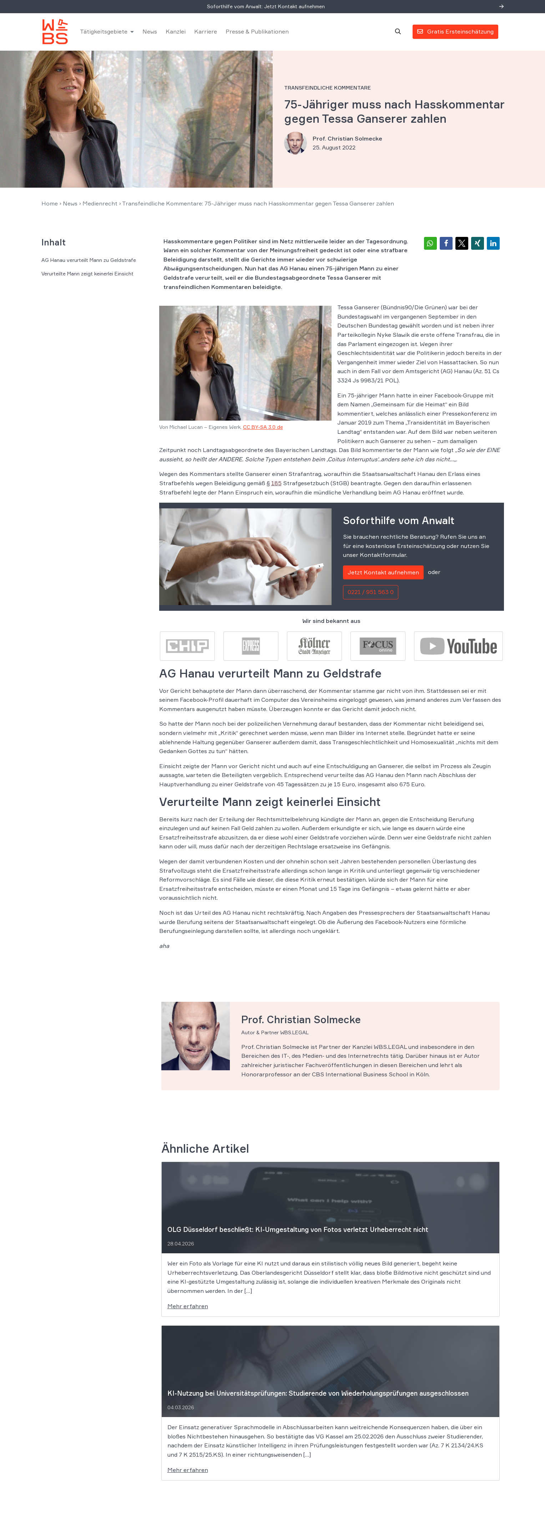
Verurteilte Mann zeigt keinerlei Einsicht (87, 277)
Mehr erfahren (187, 1309)
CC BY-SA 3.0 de (263, 430)
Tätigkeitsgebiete (105, 33)
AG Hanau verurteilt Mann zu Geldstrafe (88, 263)
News (151, 33)
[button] (430, 246)
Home (49, 206)
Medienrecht (99, 206)
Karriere (207, 33)
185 (276, 486)
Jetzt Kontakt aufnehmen (383, 575)
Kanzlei (177, 33)
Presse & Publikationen (258, 33)
